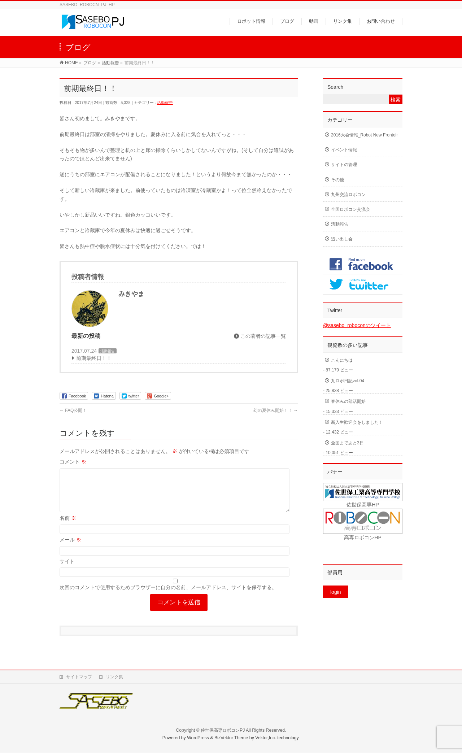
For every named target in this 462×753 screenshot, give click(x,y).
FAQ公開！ (73, 410)
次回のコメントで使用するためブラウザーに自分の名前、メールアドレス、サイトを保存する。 (168, 596)
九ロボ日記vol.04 (347, 380)
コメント (73, 462)
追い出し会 (342, 238)
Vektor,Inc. (265, 738)
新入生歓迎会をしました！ (357, 422)
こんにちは (342, 360)
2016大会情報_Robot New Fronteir (364, 135)
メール (70, 548)
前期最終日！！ (94, 358)
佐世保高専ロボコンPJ (223, 730)
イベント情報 (344, 149)
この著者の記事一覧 (260, 336)
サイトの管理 (344, 164)
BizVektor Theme (231, 738)
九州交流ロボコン (348, 194)
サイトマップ (79, 677)
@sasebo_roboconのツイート (357, 325)
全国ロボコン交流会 (350, 209)
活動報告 (165, 102)
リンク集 (114, 677)
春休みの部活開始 (348, 401)
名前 (68, 527)
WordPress (198, 738)
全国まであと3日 (347, 442)
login (335, 592)
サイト (67, 570)
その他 (337, 179)
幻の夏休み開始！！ (275, 410)
